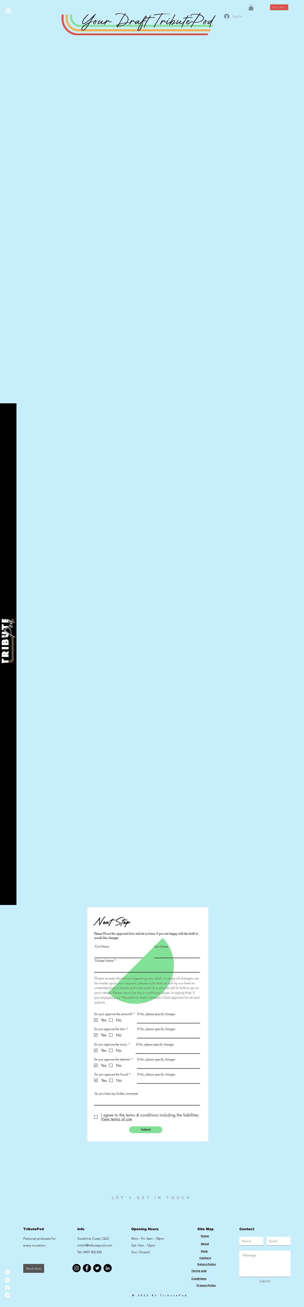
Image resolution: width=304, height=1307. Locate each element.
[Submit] (145, 1129)
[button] (8, 10)
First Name (102, 946)
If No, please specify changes (156, 1014)
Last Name (161, 946)
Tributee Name (104, 960)
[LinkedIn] (7, 1272)
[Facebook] (7, 1287)
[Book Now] (279, 7)
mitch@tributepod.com (94, 1245)
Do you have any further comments (116, 1093)
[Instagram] (7, 1280)
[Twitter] (7, 1295)
